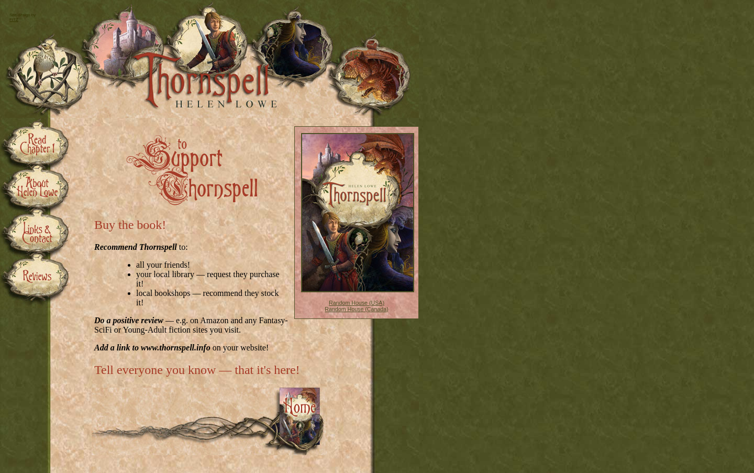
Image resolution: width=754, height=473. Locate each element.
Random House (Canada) (356, 309)
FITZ (13, 19)
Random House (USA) (356, 303)
